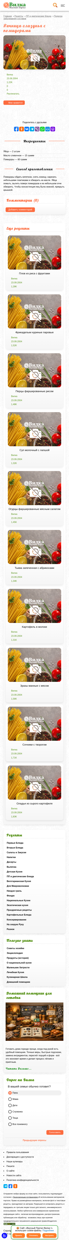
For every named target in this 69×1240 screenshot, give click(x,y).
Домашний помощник (18, 982)
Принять (18, 1235)
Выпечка (11, 867)
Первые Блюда (15, 843)
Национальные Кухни (18, 900)
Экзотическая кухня (17, 905)
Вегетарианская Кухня (19, 881)
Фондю (11, 896)
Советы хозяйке (15, 948)
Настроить (49, 1235)
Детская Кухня (14, 872)
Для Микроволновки (18, 886)
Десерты (11, 862)
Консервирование (16, 920)
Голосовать (55, 1132)
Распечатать (13, 94)
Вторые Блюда (15, 848)
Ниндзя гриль (14, 891)
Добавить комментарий (20, 209)
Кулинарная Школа (17, 977)
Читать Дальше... (19, 1068)
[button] (4, 1236)
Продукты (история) (18, 958)
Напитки (11, 857)
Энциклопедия (15, 953)
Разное (10, 929)
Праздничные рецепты (19, 910)
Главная (7, 16)
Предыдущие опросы (34, 1140)
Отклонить (33, 1235)
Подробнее (48, 1230)
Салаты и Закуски (16, 852)
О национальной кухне (19, 963)
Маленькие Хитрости (18, 967)
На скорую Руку (15, 924)
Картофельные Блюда (19, 915)
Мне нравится (15, 103)
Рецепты (18, 16)
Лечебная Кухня (15, 972)
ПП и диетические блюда (20, 876)
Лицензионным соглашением (25, 1197)
